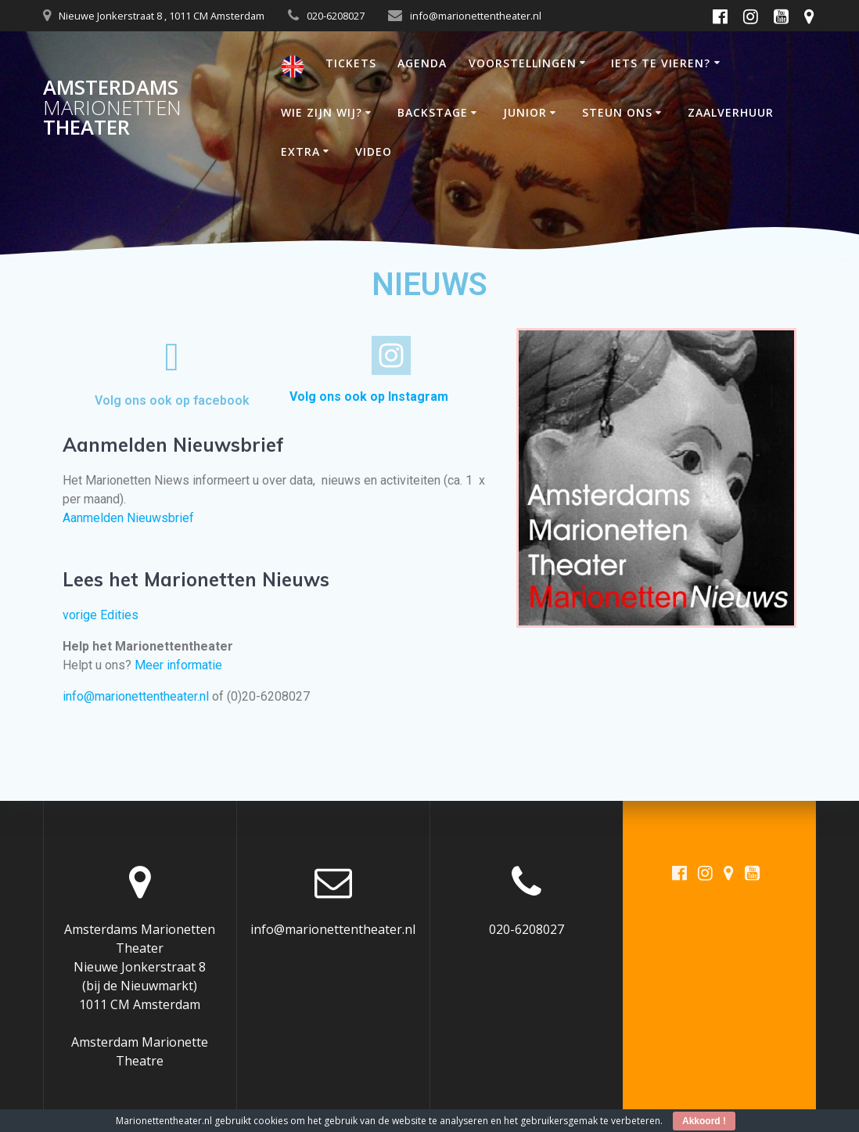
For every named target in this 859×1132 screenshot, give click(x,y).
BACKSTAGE (432, 112)
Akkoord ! (704, 1121)
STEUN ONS (617, 112)
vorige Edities (100, 614)
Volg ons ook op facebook (172, 400)
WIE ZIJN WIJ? (321, 112)
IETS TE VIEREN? (660, 63)
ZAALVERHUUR (731, 112)
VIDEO (373, 151)
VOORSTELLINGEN (523, 63)
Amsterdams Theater (112, 108)
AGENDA (422, 63)
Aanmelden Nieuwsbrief (128, 517)
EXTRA (300, 151)
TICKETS (350, 63)
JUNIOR (525, 112)
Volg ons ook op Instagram (368, 396)
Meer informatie (178, 665)
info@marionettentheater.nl (136, 696)
